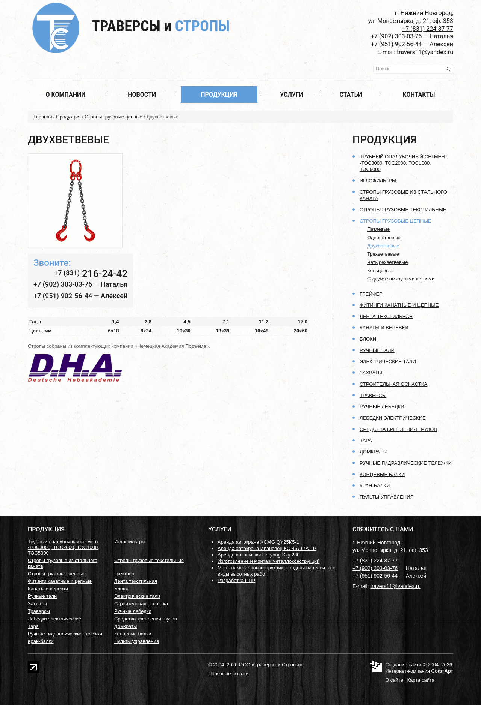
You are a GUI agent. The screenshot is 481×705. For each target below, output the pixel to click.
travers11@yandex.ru (425, 52)
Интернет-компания (419, 671)
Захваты (371, 373)
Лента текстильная (386, 316)
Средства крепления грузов (398, 429)
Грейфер (371, 294)
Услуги (291, 94)
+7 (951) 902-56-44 (396, 44)
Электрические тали (388, 361)
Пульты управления (387, 497)
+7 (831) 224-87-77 (427, 28)
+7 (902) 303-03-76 (396, 36)
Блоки (368, 339)
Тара (366, 440)
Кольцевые (379, 270)
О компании (65, 94)
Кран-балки (375, 485)
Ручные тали (377, 350)
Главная (42, 117)
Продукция (219, 94)
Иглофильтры (378, 180)
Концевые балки (382, 474)
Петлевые (378, 229)
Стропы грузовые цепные (113, 117)
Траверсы (161, 26)
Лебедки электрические (393, 418)
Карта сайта (420, 680)
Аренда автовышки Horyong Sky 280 (259, 555)
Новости (142, 94)
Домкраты (373, 452)
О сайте (394, 680)
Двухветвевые (383, 246)
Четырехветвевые (387, 262)
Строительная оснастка (393, 384)
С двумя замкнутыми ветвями (400, 279)
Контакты (418, 94)
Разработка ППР (236, 580)
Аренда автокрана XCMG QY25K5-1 (258, 542)
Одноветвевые (384, 237)
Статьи (350, 94)
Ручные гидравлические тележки (406, 463)
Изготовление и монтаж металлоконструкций (268, 561)
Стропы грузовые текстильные (403, 209)
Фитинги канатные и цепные (399, 305)
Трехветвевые (383, 254)
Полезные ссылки (228, 673)
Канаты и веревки (384, 328)
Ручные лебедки (382, 406)
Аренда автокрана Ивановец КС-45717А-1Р (267, 548)
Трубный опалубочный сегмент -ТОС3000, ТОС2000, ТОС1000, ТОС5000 (404, 163)
